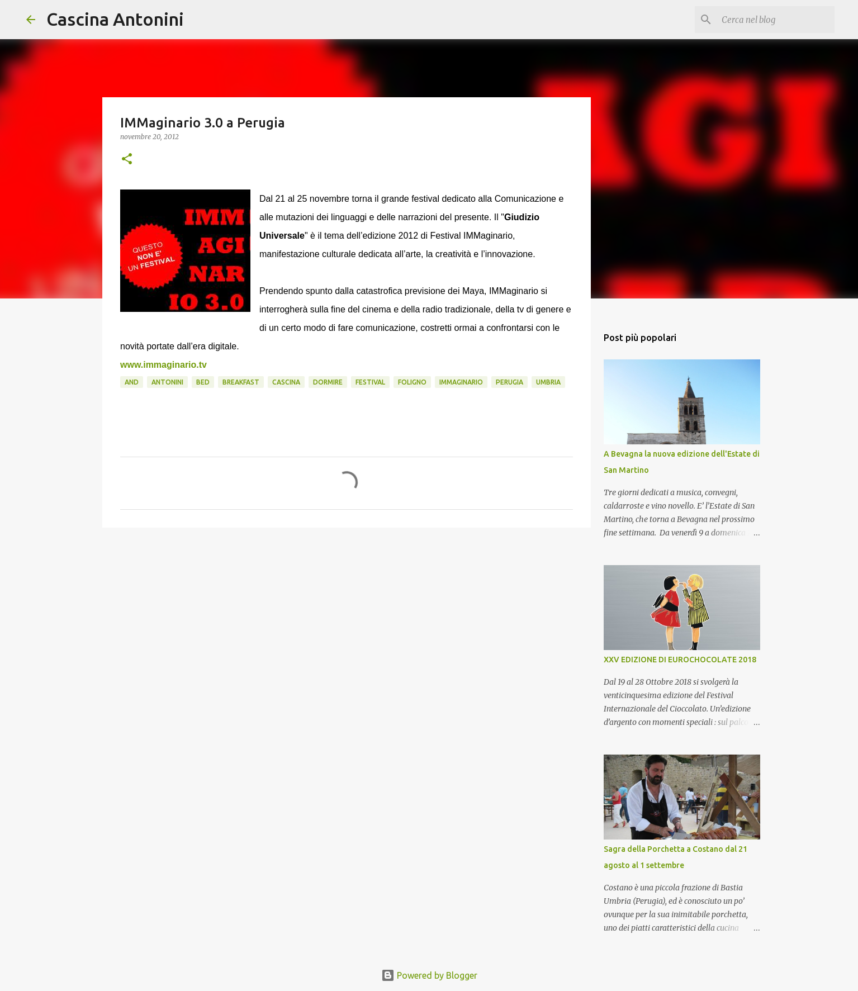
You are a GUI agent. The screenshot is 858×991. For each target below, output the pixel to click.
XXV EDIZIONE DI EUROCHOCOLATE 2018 (680, 659)
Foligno (412, 382)
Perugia (509, 382)
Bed (203, 382)
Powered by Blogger (429, 975)
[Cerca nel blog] (776, 19)
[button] (127, 159)
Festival (370, 382)
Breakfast (240, 382)
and (132, 382)
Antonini (167, 382)
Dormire (328, 382)
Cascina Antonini (115, 19)
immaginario (461, 382)
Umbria (548, 382)
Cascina (286, 382)
